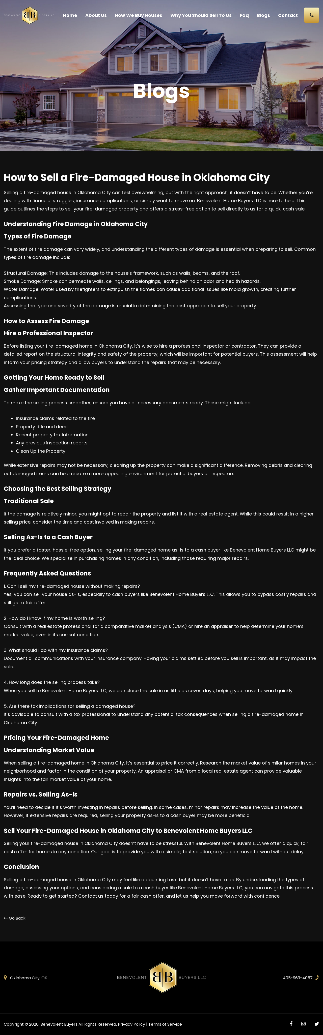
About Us (96, 15)
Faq (244, 15)
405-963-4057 (298, 978)
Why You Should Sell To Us (201, 15)
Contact (288, 15)
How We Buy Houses (138, 15)
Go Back (14, 918)
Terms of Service (165, 1024)
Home (70, 15)
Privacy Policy (131, 1024)
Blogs (263, 15)
